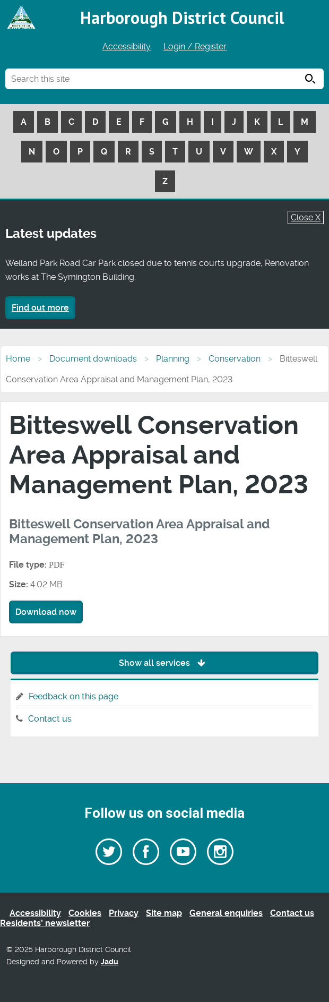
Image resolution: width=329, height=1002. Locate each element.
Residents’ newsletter (45, 923)
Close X (306, 217)
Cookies (84, 913)
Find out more (40, 308)
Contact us (50, 719)
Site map (164, 913)
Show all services (165, 663)
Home (18, 359)
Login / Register (195, 46)
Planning (172, 359)
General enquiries (226, 913)
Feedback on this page (73, 696)
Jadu (109, 961)
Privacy (123, 913)
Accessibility (126, 46)
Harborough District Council (182, 17)
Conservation (235, 359)
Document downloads (93, 359)
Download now (45, 612)
